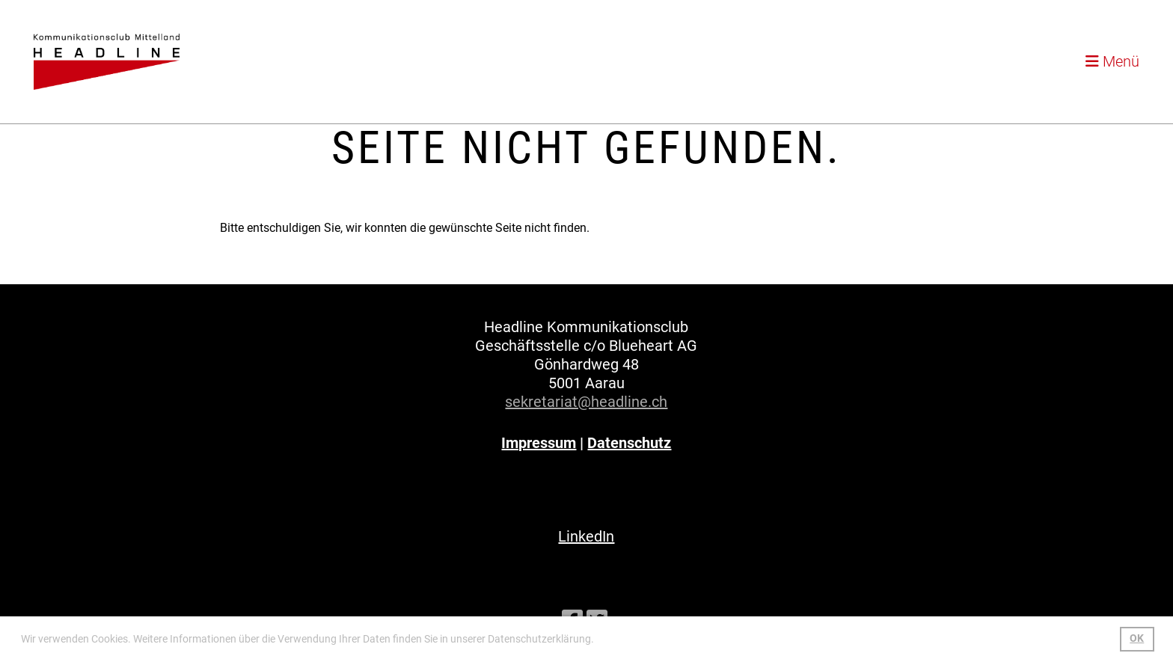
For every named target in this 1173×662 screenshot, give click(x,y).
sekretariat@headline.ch (586, 402)
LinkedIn (586, 536)
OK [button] (1137, 638)
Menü (1112, 61)
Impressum (538, 443)
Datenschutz (629, 443)
